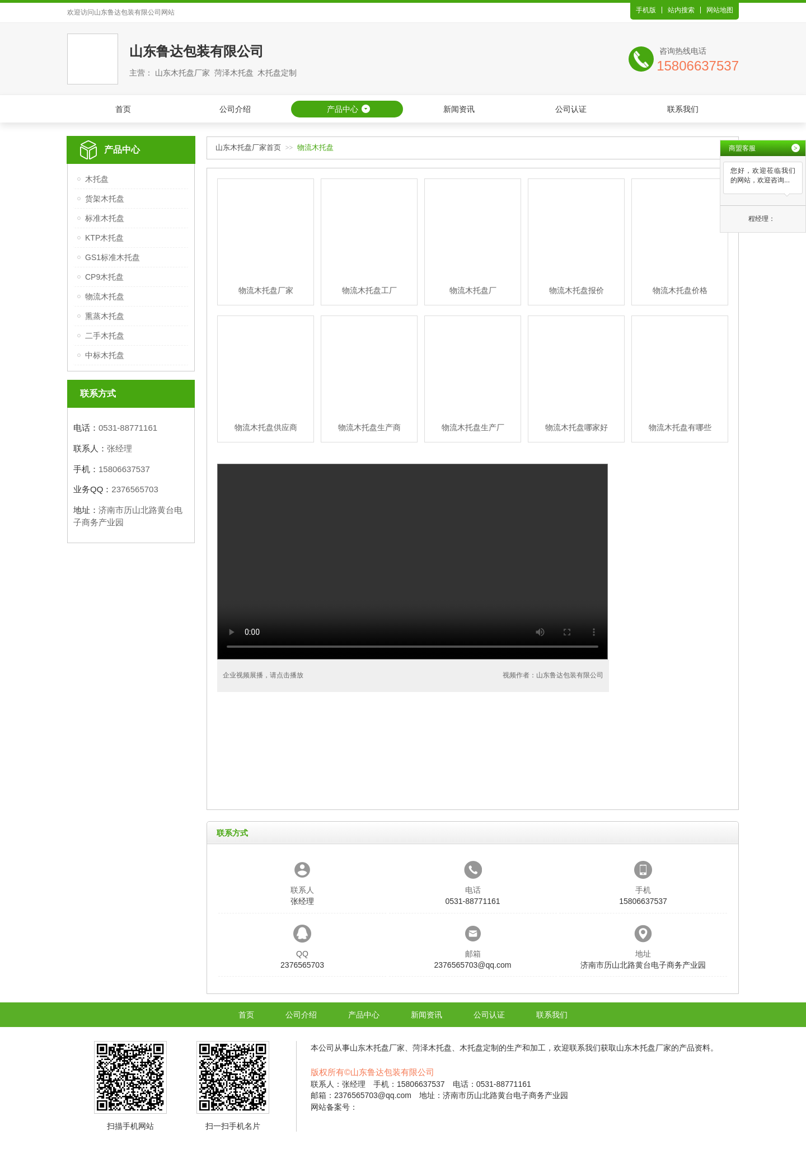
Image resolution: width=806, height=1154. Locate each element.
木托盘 (97, 179)
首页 (123, 109)
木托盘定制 (479, 1047)
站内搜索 (681, 10)
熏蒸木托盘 (104, 316)
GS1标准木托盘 (112, 257)
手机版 (646, 10)
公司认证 (571, 109)
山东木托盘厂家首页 (248, 147)
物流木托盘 (104, 296)
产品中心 (342, 109)
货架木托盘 (104, 198)
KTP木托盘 (104, 237)
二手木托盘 (104, 335)
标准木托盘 (104, 218)
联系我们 (683, 109)
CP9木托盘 (104, 276)
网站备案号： (334, 1107)
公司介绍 (235, 109)
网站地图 (719, 10)
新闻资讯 (459, 109)
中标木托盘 (104, 355)
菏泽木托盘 (432, 1047)
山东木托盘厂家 (377, 1047)
